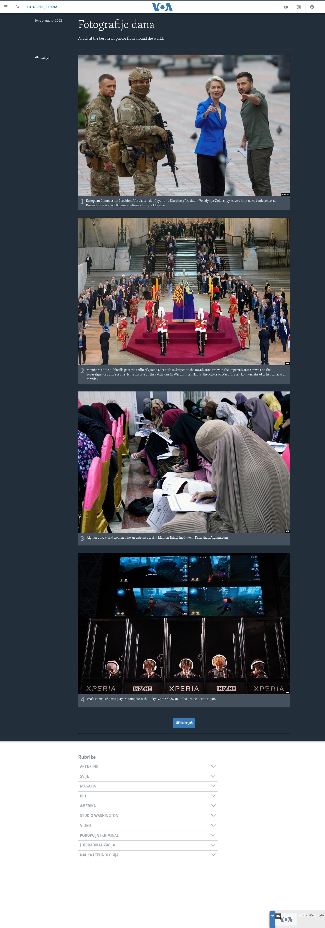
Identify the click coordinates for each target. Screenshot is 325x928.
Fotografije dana (42, 7)
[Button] (42, 59)
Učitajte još (184, 723)
